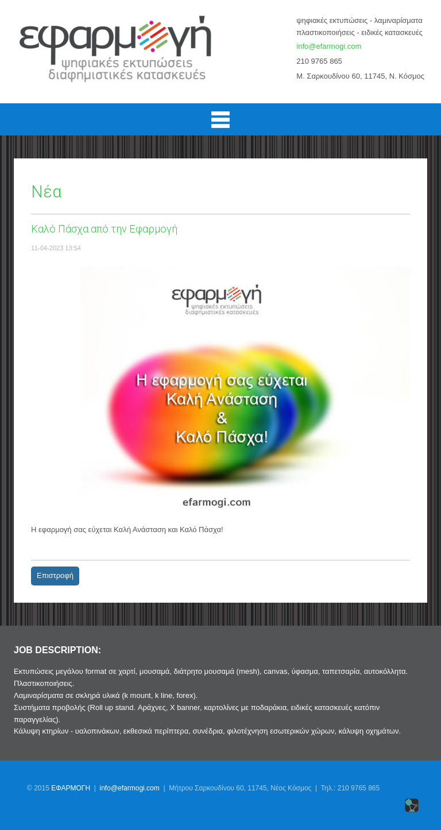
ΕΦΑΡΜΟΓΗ (70, 788)
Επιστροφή (55, 575)
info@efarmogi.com (328, 46)
